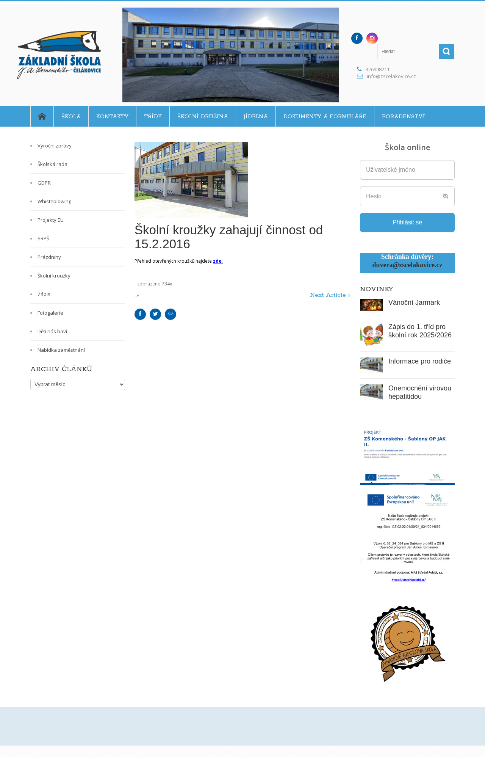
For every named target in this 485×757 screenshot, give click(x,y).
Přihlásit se (407, 222)
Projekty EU (51, 219)
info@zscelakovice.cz (391, 76)
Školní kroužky (54, 275)
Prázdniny (49, 257)
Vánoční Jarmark (414, 302)
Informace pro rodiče (419, 361)
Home (41, 116)
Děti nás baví (52, 331)
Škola (71, 116)
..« (138, 295)
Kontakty (112, 116)
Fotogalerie (50, 312)
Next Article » (330, 295)
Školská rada (52, 164)
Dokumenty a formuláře (324, 116)
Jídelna (256, 116)
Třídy (153, 116)
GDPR (44, 182)
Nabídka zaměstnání (61, 349)
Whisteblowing (54, 201)
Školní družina (202, 116)
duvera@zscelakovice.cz (407, 265)
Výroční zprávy (55, 145)
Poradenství (403, 116)
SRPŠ (43, 238)
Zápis (44, 294)
